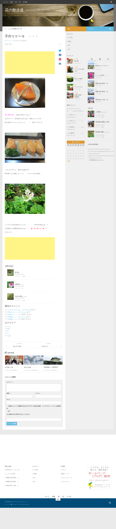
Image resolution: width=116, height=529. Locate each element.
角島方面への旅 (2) (101, 100)
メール (37, 393)
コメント (9, 382)
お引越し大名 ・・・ (12, 367)
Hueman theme (25, 504)
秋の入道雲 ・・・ (31, 367)
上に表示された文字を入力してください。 (18, 414)
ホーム (6, 2)
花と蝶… (18, 272)
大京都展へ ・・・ (13, 316)
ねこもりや (32, 309)
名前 (8, 393)
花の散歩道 (14, 9)
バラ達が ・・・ (100, 112)
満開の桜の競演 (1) (101, 91)
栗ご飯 (76, 61)
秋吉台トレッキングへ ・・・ (101, 66)
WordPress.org (65, 481)
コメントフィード (66, 477)
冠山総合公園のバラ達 (102, 122)
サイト (8, 399)
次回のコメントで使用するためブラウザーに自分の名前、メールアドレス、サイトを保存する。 (33, 407)
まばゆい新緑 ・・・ (22, 296)
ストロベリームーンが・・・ (16, 309)
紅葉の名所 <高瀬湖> (78, 96)
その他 (25, 2)
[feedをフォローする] (110, 29)
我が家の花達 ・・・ (102, 132)
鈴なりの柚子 (78, 79)
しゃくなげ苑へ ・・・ (102, 75)
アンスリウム (78, 87)
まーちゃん (9, 40)
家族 (11, 2)
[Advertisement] (30, 62)
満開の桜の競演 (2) (101, 83)
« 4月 (68, 161)
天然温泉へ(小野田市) (51, 367)
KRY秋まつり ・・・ (14, 312)
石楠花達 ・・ (20, 284)
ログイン (64, 470)
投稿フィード (65, 474)
